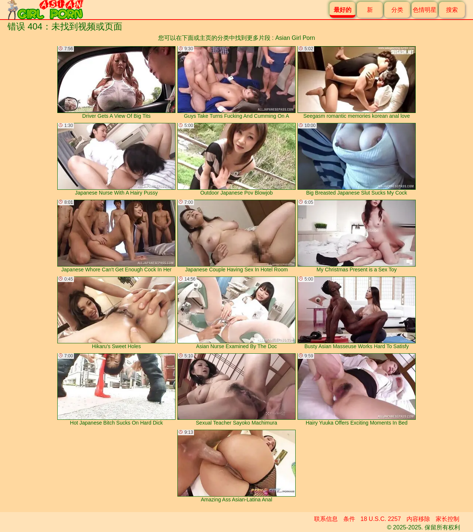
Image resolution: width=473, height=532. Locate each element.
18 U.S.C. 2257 (381, 519)
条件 (349, 519)
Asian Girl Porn (295, 38)
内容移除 (418, 519)
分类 (397, 10)
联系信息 (326, 519)
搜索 (452, 10)
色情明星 (424, 10)
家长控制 (447, 519)
